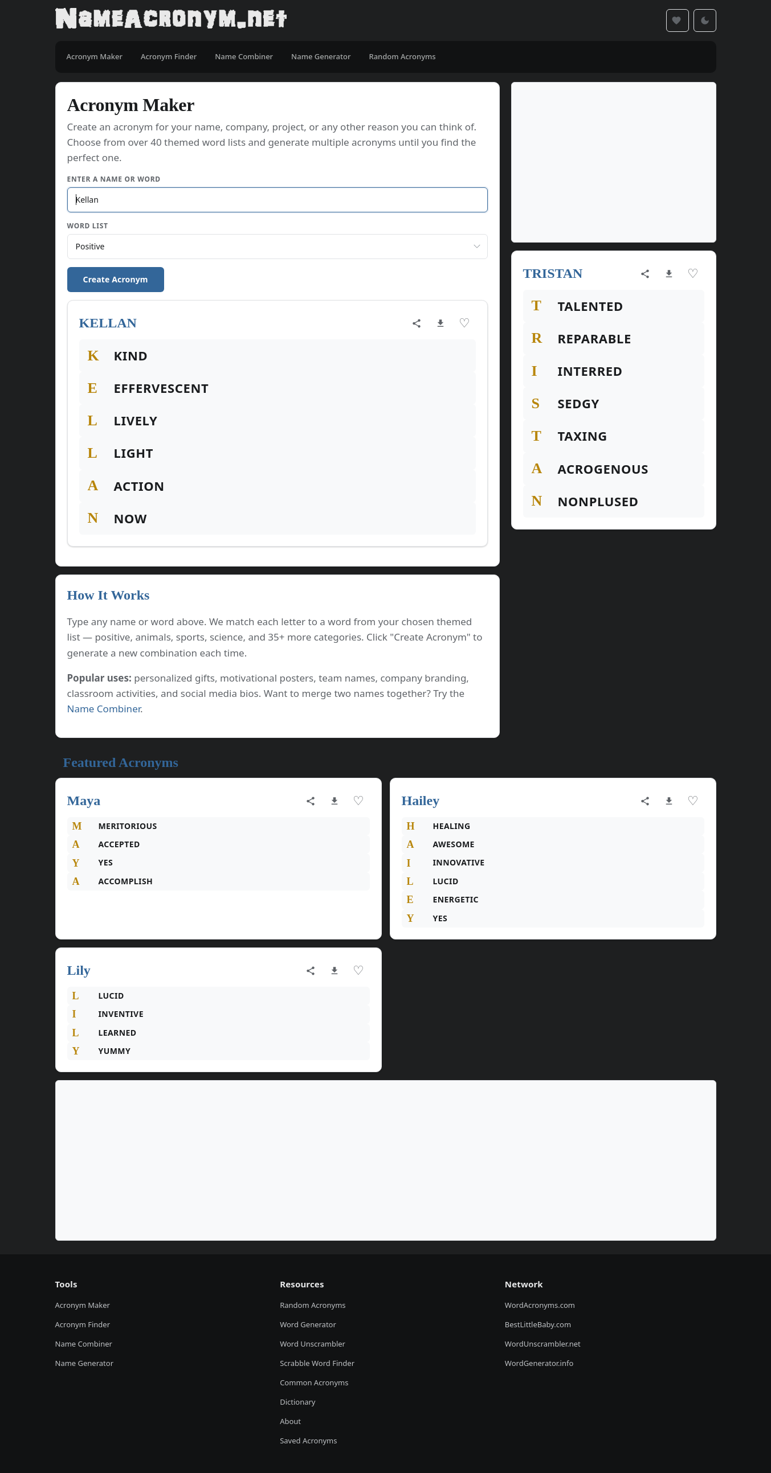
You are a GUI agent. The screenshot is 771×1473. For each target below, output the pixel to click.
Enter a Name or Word (114, 179)
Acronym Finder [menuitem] (169, 56)
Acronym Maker (82, 1305)
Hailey (421, 800)
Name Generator (84, 1363)
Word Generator (308, 1324)
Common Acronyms (314, 1382)
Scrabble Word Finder (317, 1363)
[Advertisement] (614, 162)
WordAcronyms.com (540, 1305)
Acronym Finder (83, 1324)
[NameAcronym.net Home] (171, 20)
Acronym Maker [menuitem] (95, 56)
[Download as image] (440, 323)
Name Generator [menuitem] (320, 56)
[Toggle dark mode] (705, 20)
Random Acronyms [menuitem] (402, 56)
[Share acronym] (416, 323)
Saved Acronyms (308, 1440)
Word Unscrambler (312, 1344)
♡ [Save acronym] (464, 323)
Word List (87, 226)
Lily (79, 970)
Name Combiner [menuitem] (244, 56)
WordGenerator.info (539, 1363)
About (290, 1421)
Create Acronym (115, 279)
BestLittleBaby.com (538, 1324)
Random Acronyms (312, 1305)
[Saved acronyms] (677, 20)
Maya (84, 800)
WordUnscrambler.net (543, 1344)
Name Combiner (104, 708)
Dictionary (297, 1402)
